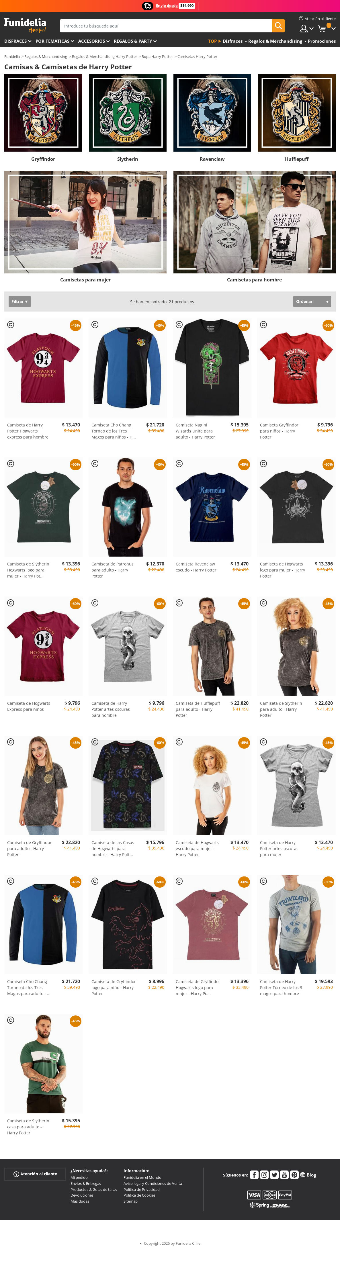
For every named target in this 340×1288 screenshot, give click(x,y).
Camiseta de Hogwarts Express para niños (28, 706)
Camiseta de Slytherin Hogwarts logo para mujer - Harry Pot (28, 570)
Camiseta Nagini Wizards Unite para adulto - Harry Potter (195, 431)
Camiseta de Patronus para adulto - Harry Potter (112, 570)
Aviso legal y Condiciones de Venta (153, 1183)
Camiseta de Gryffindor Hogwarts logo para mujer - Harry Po (198, 987)
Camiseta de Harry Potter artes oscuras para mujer (279, 848)
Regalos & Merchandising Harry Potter (104, 56)
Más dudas (80, 1201)
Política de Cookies (139, 1195)
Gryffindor (43, 159)
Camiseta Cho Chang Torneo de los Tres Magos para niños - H (113, 431)
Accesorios (91, 41)
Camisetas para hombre (254, 280)
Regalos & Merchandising (45, 56)
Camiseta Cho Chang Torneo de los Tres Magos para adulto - (28, 987)
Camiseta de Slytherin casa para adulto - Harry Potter (28, 1127)
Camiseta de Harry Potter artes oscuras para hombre (110, 709)
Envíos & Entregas (86, 1183)
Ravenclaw (212, 159)
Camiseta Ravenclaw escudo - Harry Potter (196, 567)
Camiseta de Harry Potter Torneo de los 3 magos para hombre (281, 987)
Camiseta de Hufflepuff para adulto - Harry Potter (198, 709)
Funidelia (12, 56)
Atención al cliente (35, 1174)
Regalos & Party (133, 41)
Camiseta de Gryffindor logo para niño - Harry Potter (113, 987)
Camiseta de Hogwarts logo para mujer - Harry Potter (282, 570)
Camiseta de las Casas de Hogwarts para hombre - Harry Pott (112, 848)
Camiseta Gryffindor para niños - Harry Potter (279, 431)
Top (212, 41)
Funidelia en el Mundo (142, 1177)
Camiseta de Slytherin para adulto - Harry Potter (281, 709)
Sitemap (131, 1201)
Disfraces (15, 41)
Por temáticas (52, 41)
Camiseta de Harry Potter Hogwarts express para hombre (27, 431)
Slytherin (127, 159)
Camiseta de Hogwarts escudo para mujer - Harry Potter (197, 848)
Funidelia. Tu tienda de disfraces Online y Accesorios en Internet (25, 25)
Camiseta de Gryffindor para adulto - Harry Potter (29, 848)
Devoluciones (82, 1195)
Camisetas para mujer (85, 280)
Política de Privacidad (142, 1189)
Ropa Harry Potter (157, 56)
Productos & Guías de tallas (94, 1189)
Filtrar (17, 301)
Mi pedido (79, 1177)
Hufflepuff (296, 159)
